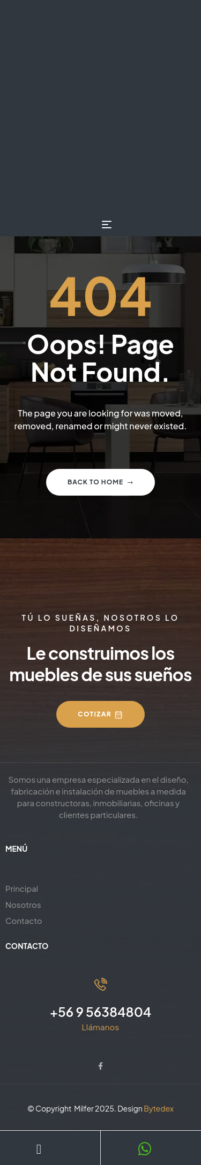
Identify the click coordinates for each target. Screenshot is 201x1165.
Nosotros (23, 904)
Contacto (23, 920)
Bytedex (159, 1108)
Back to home (100, 482)
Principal (21, 888)
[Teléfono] (39, 1149)
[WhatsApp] (145, 1148)
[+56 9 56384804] (100, 984)
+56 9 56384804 (101, 1012)
